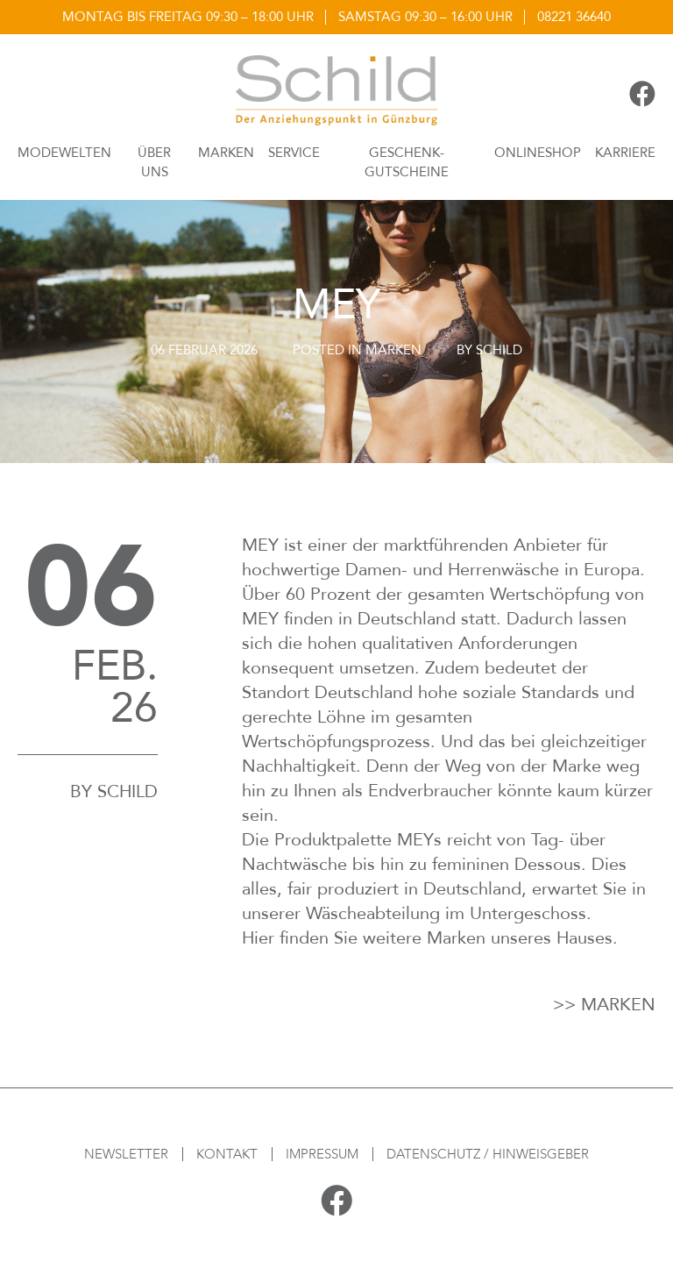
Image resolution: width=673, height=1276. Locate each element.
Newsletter (126, 1154)
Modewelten (64, 152)
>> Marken (604, 1004)
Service (294, 152)
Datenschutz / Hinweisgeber (487, 1154)
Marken (226, 152)
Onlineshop (537, 152)
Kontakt (227, 1154)
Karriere (625, 152)
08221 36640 (574, 16)
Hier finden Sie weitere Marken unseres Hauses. (430, 938)
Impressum (322, 1154)
